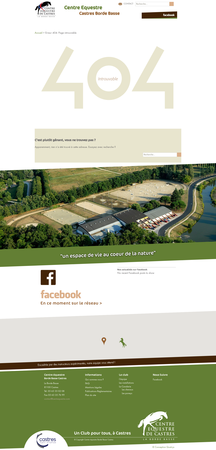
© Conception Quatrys (163, 447)
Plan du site (90, 395)
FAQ (87, 383)
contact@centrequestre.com (57, 399)
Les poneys (127, 393)
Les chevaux (127, 390)
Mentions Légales (93, 387)
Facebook (157, 380)
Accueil (38, 33)
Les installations (126, 383)
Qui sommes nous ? (94, 380)
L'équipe (123, 379)
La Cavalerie (125, 387)
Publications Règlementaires (98, 391)
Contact (128, 4)
